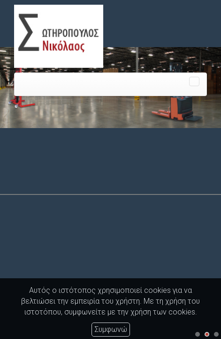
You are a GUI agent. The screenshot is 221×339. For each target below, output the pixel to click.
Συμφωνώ (110, 329)
